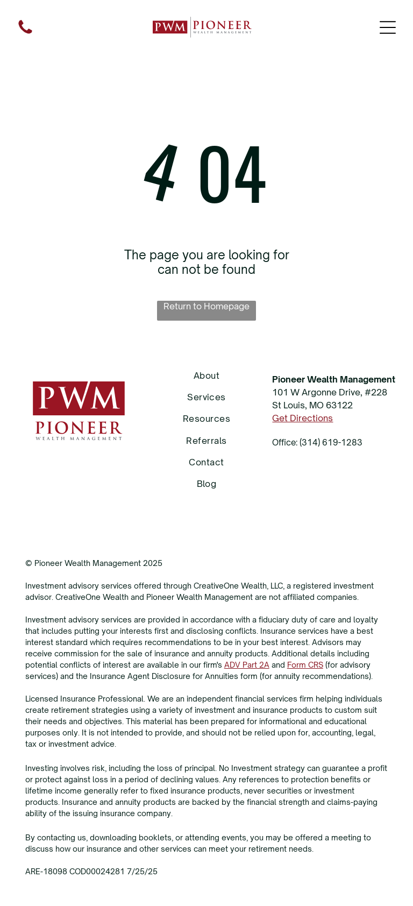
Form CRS (305, 664)
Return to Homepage (206, 306)
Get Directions (302, 418)
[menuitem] (207, 375)
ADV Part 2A (246, 664)
